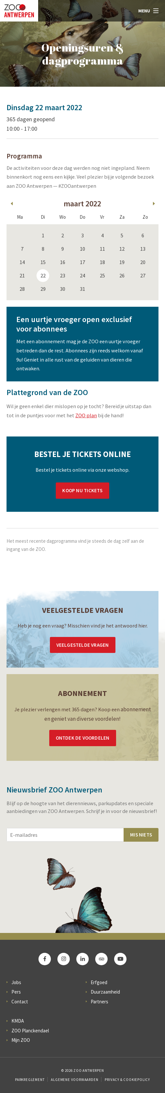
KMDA (17, 1021)
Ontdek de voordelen (83, 738)
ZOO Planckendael (30, 1030)
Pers (16, 992)
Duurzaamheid (105, 992)
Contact (19, 1001)
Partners (99, 1001)
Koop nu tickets (82, 490)
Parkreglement (29, 1079)
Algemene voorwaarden (74, 1079)
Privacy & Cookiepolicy (127, 1079)
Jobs (16, 982)
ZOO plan (86, 415)
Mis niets (141, 835)
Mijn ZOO (20, 1040)
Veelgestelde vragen (82, 645)
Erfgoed (99, 982)
